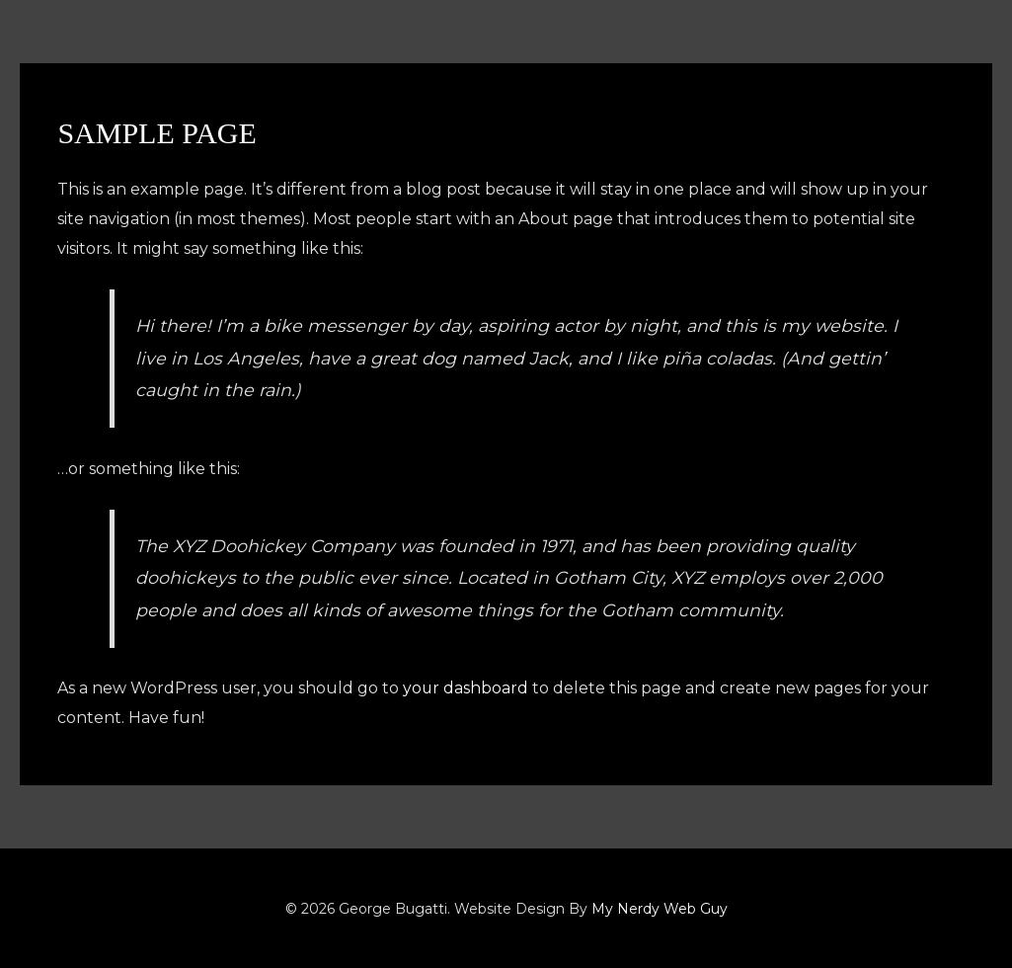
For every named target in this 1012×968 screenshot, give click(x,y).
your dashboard (466, 688)
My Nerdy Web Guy (659, 909)
